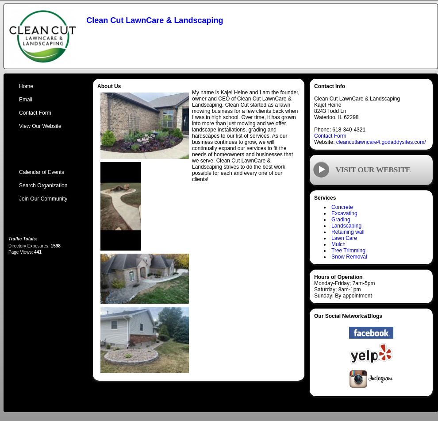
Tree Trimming (348, 250)
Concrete (342, 207)
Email (25, 100)
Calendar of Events (41, 172)
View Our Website (40, 126)
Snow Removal (349, 257)
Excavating (344, 213)
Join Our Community (43, 199)
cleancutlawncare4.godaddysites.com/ (381, 142)
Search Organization (43, 185)
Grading (340, 219)
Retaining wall (348, 232)
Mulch (338, 244)
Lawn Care (344, 238)
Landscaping (346, 226)
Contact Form (330, 136)
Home (26, 86)
